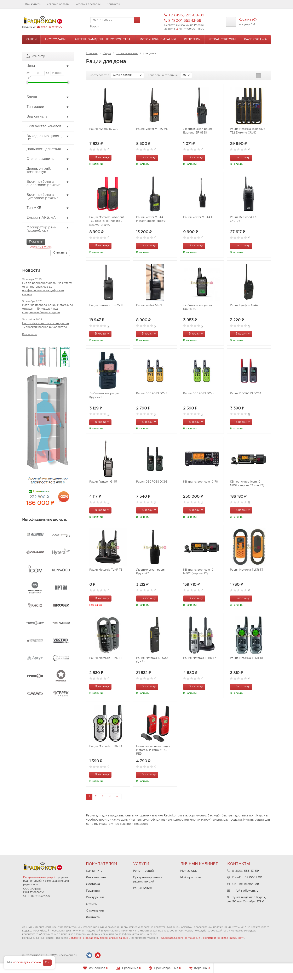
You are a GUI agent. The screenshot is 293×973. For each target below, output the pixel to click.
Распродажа (255, 39)
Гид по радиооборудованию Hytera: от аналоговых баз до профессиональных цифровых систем (47, 288)
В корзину (99, 157)
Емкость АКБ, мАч (48, 217)
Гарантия (93, 891)
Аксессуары (55, 39)
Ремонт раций (143, 871)
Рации (31, 39)
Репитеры (192, 39)
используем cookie (27, 962)
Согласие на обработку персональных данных (98, 938)
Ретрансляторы (222, 39)
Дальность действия (48, 149)
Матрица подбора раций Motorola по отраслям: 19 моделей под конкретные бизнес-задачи (47, 309)
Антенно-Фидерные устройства (103, 39)
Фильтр (36, 56)
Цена (48, 66)
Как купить (32, 4)
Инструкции (95, 897)
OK (47, 962)
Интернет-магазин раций (39, 877)
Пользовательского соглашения (179, 938)
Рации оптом (142, 888)
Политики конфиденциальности (223, 938)
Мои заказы (188, 871)
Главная (92, 53)
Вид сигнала (48, 116)
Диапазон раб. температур (48, 170)
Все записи (29, 334)
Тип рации (48, 107)
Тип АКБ (48, 208)
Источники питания (158, 39)
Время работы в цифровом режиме (48, 196)
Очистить (60, 252)
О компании (95, 910)
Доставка (93, 884)
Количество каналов (48, 126)
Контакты (113, 4)
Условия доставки (87, 4)
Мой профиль (190, 877)
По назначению (127, 53)
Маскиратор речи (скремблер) (48, 229)
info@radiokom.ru (51, 27)
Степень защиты (48, 159)
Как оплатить (96, 877)
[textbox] (115, 20)
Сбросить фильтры (41, 247)
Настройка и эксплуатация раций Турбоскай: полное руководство (45, 325)
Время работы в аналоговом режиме (48, 183)
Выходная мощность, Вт (48, 138)
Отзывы (92, 904)
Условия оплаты (58, 4)
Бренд (48, 97)
